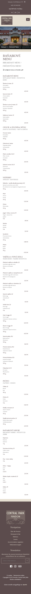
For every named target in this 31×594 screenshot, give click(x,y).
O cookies (9, 575)
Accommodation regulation (15, 542)
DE (19, 12)
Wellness (15, 537)
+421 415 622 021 (15, 5)
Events (16, 539)
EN (15, 12)
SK (12, 12)
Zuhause (3, 47)
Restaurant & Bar (15, 534)
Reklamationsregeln (15, 544)
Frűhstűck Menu (14, 47)
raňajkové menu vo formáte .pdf (13, 70)
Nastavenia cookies (18, 575)
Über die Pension (15, 531)
